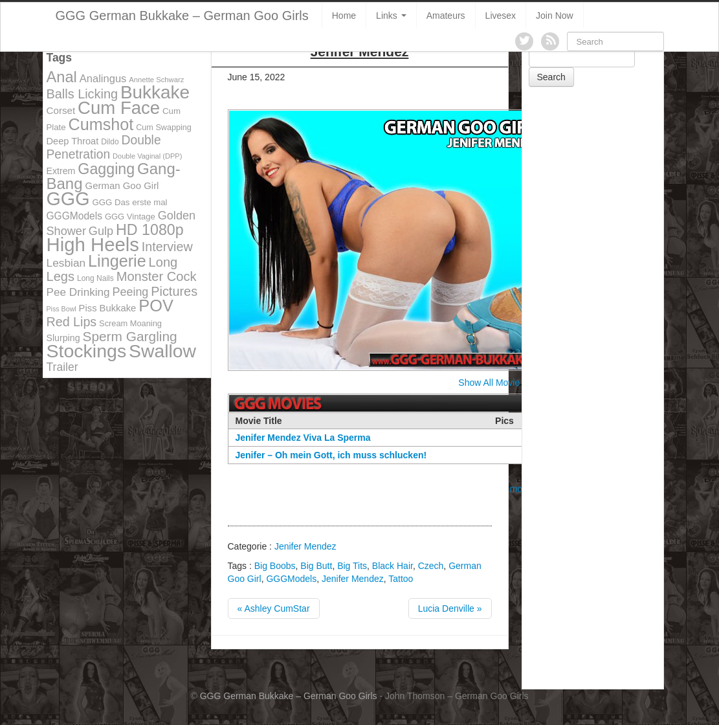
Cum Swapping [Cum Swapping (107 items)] (164, 127)
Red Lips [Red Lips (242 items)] (72, 322)
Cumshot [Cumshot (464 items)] (101, 124)
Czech (431, 566)
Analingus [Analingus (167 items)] (103, 78)
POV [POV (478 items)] (155, 305)
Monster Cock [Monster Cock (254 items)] (156, 276)
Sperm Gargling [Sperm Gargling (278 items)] (129, 336)
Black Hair (392, 566)
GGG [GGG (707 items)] (68, 198)
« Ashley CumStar (274, 608)
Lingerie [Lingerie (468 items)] (117, 261)
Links (391, 15)
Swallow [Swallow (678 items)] (162, 350)
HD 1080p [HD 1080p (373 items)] (150, 229)
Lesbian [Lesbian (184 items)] (66, 262)
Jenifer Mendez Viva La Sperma (303, 437)
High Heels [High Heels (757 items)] (93, 244)
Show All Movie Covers (504, 382)
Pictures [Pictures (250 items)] (174, 291)
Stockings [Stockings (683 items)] (87, 350)
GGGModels (291, 579)
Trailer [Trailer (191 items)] (62, 367)
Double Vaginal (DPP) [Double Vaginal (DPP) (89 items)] (147, 156)
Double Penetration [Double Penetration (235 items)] (104, 147)
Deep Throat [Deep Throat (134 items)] (73, 141)
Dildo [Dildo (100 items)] (109, 141)
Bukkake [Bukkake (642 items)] (155, 92)
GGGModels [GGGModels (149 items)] (74, 215)
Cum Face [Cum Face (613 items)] (119, 108)
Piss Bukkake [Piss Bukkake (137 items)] (108, 308)
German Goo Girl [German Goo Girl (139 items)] (122, 185)
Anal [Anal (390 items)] (62, 77)
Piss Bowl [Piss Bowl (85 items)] (61, 309)
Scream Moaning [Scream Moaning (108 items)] (130, 323)
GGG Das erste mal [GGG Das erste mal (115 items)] (129, 202)
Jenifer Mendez (305, 546)
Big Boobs (275, 566)
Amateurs (445, 15)
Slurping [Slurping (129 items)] (63, 338)
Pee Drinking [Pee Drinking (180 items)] (78, 291)
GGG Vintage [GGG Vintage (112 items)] (130, 216)
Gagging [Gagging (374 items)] (106, 169)
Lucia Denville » (450, 608)
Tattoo (400, 579)
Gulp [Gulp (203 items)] (101, 231)
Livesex (500, 15)
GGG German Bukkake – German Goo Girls (182, 15)
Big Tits (352, 566)
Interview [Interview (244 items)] (167, 247)
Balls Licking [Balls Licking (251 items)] (82, 94)
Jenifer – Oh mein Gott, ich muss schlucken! (331, 455)
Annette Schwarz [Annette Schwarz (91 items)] (156, 80)
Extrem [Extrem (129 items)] (61, 171)
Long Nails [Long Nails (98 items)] (95, 278)
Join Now (554, 15)
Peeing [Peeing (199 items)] (131, 291)
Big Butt (316, 566)
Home (344, 15)
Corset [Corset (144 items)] (61, 110)
